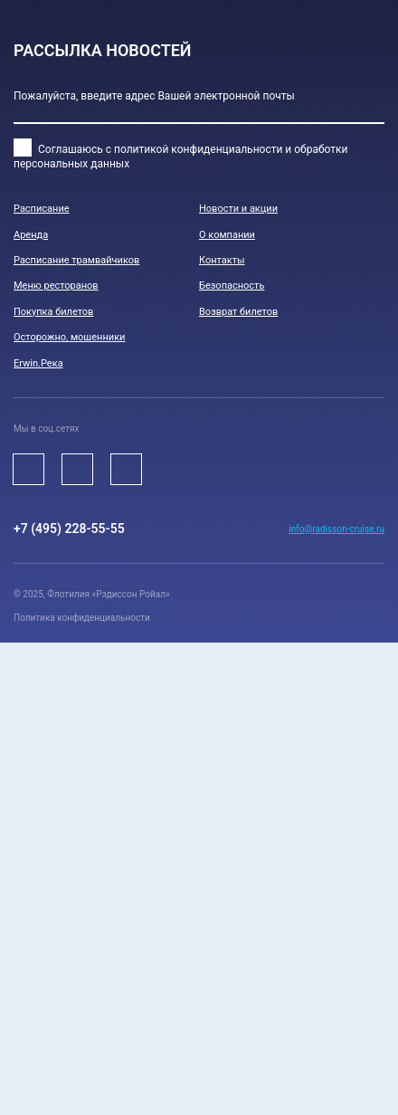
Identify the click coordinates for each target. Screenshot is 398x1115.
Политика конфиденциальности (82, 618)
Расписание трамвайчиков (76, 260)
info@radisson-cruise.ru (336, 529)
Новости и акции (238, 208)
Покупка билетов (53, 312)
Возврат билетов (238, 312)
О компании (227, 235)
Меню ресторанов (56, 285)
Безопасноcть (231, 285)
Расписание (42, 208)
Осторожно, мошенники (69, 337)
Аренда (31, 235)
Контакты (222, 260)
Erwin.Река (38, 363)
